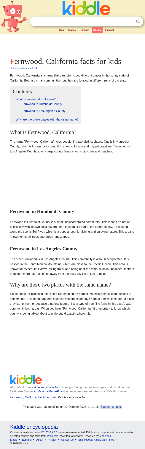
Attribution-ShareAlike (48, 391)
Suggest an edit (111, 406)
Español (109, 30)
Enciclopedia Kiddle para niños (96, 439)
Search (137, 21)
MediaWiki (105, 436)
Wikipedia (52, 436)
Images (72, 30)
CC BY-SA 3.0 (49, 432)
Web (61, 30)
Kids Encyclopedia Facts (24, 67)
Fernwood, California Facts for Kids (33, 397)
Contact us (67, 439)
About (39, 439)
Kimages (84, 30)
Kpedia (97, 30)
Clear (130, 21)
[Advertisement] (72, 44)
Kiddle (13, 439)
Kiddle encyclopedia (44, 387)
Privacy (52, 439)
